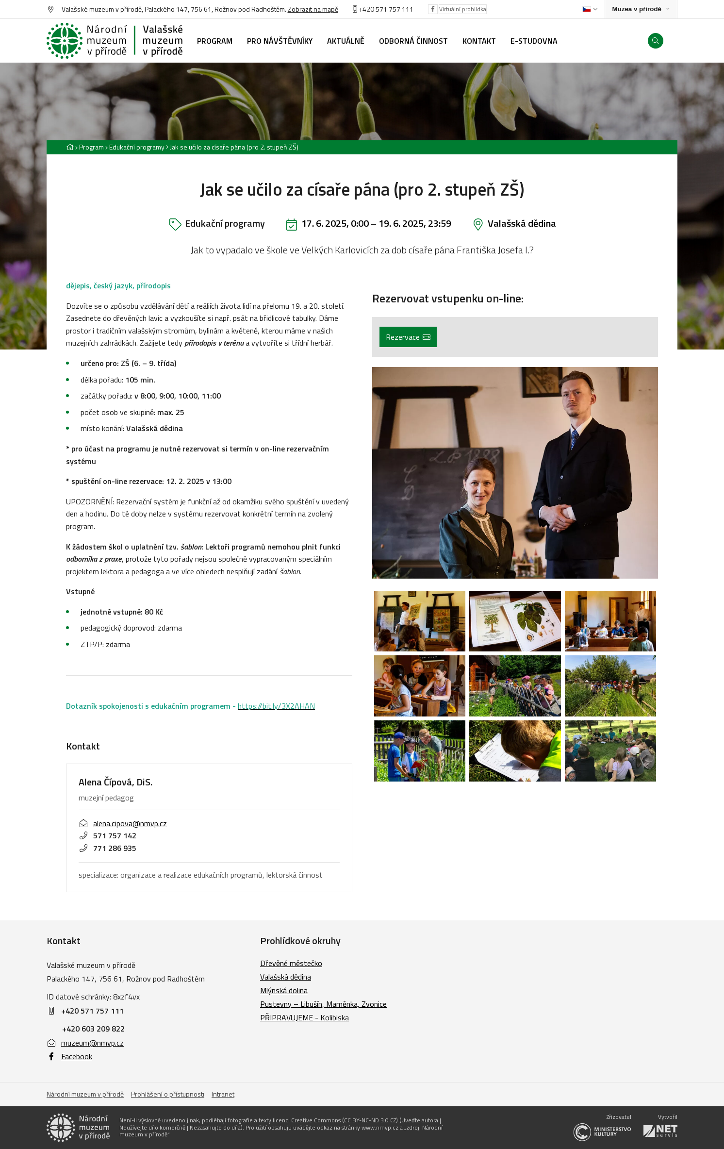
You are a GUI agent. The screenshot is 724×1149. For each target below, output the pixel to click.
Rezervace (408, 337)
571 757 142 (107, 835)
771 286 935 (107, 848)
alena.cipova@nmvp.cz (123, 823)
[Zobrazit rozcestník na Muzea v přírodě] (641, 9)
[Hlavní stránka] (70, 147)
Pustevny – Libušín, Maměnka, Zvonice (323, 1004)
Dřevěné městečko (291, 963)
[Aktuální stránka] (232, 147)
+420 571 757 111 (386, 9)
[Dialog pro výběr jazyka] (590, 9)
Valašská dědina (522, 223)
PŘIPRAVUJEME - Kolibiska (304, 1017)
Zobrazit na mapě (313, 9)
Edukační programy (137, 147)
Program (91, 147)
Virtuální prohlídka (462, 9)
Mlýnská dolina (284, 990)
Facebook (69, 1056)
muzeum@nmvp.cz (85, 1043)
